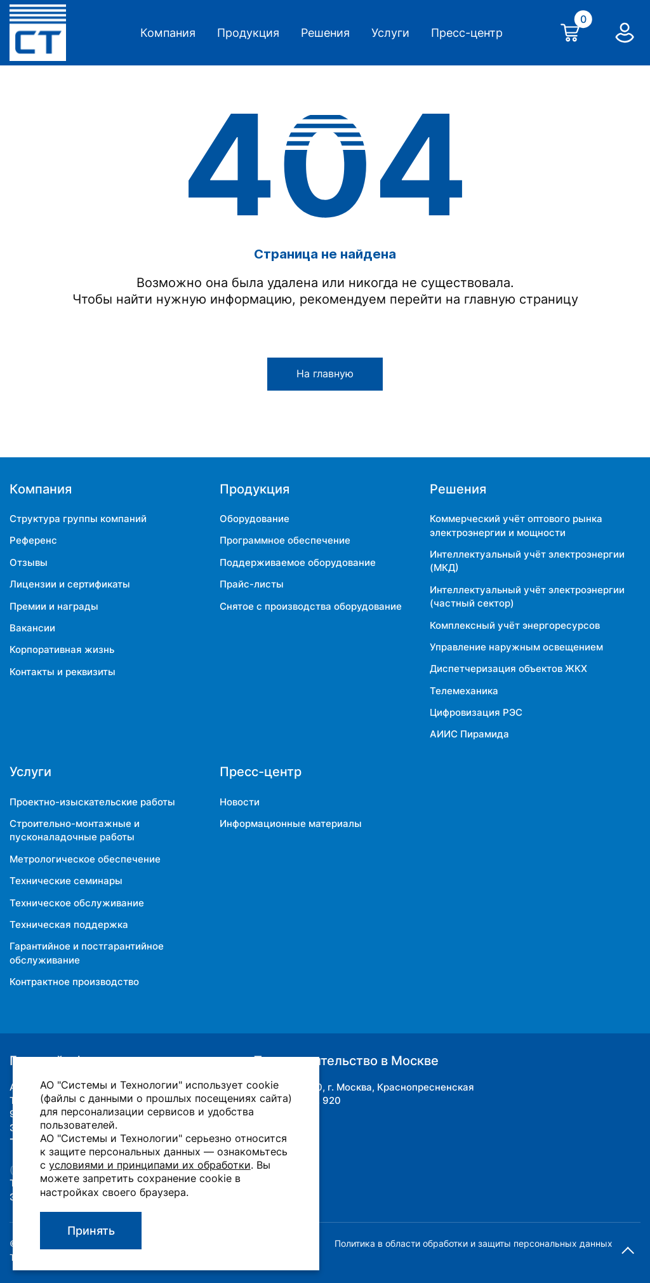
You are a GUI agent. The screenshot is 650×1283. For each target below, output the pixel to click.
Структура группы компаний (78, 519)
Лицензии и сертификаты (70, 584)
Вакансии (32, 628)
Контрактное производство (74, 982)
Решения (325, 32)
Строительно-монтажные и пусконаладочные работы (75, 830)
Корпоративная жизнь (62, 649)
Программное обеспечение (285, 540)
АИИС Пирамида (469, 734)
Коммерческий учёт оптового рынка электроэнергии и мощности (516, 525)
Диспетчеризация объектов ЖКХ (508, 668)
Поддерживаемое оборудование (298, 562)
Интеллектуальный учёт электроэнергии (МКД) (527, 561)
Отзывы (29, 562)
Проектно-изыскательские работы (92, 802)
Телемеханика (464, 691)
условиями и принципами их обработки (150, 1165)
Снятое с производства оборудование (311, 606)
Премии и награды (54, 606)
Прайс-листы (252, 584)
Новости (240, 802)
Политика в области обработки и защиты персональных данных (474, 1243)
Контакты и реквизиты (63, 672)
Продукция (248, 32)
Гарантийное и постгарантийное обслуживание (87, 952)
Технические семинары (66, 881)
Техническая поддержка (69, 924)
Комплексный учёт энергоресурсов (515, 625)
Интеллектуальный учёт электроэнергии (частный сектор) (527, 596)
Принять (91, 1230)
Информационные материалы (291, 823)
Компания (168, 32)
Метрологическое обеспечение (85, 859)
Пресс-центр (467, 32)
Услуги (390, 32)
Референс (33, 540)
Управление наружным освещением (516, 647)
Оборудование (254, 519)
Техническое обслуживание (77, 903)
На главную (325, 374)
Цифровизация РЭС (476, 712)
